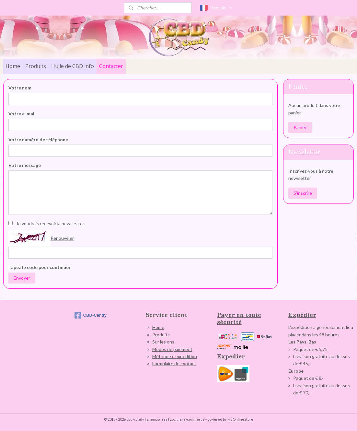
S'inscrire (303, 193)
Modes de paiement (172, 349)
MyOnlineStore (240, 419)
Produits (35, 66)
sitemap (153, 419)
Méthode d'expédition (174, 356)
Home (13, 66)
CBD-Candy (91, 315)
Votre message (24, 165)
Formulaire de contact (174, 363)
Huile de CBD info (72, 66)
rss (164, 419)
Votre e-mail (22, 113)
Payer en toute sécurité (239, 318)
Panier (300, 127)
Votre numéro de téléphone (38, 139)
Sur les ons (163, 341)
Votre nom (19, 87)
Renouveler (62, 238)
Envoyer (22, 278)
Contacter (111, 66)
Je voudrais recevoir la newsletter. (50, 223)
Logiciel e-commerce (187, 419)
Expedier (231, 356)
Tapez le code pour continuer (39, 267)
